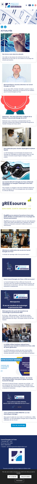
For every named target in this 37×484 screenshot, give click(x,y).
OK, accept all (12, 476)
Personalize (19, 480)
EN (30, 5)
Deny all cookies (25, 476)
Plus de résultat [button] (17, 425)
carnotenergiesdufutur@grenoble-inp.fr (17, 446)
